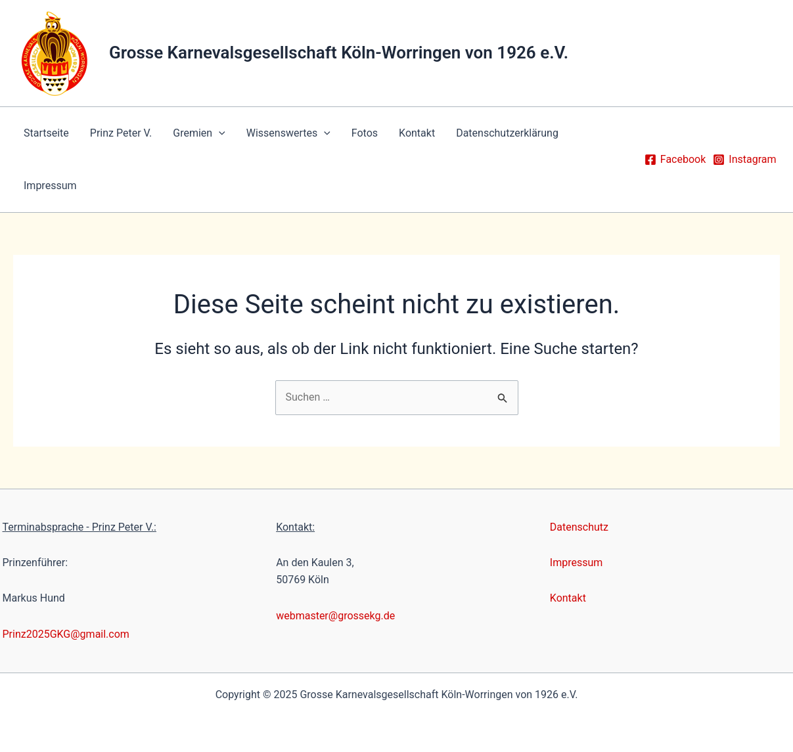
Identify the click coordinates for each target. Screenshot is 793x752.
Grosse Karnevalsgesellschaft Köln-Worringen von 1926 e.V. (338, 52)
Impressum (50, 185)
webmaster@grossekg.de (335, 615)
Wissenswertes (288, 133)
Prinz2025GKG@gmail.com (66, 634)
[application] (218, 133)
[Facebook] (675, 159)
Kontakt (417, 133)
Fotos (364, 133)
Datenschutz (579, 527)
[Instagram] (744, 159)
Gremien (199, 133)
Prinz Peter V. (121, 133)
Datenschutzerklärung (507, 133)
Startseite (46, 133)
